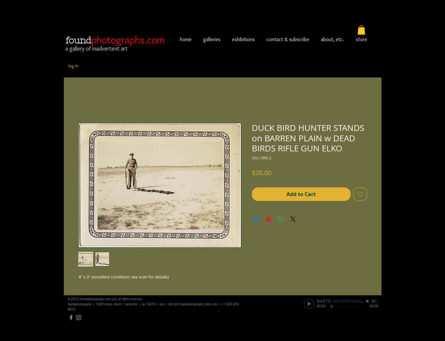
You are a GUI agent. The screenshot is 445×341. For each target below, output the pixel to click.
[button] (361, 30)
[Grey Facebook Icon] (71, 317)
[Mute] (368, 301)
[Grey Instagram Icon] (78, 317)
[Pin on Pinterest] (268, 219)
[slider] (375, 301)
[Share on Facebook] (256, 219)
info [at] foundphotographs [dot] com (192, 304)
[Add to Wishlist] (360, 194)
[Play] (309, 303)
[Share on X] (293, 219)
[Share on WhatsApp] (281, 219)
